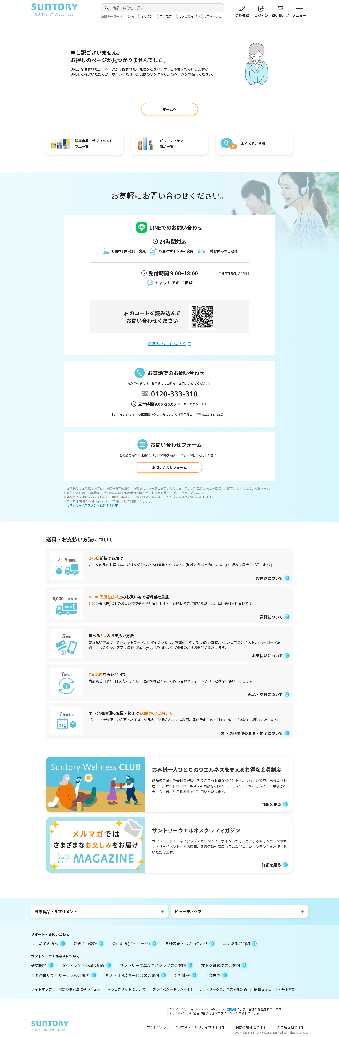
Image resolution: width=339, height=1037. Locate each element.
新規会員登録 (88, 943)
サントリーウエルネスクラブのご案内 (156, 965)
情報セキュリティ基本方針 (274, 989)
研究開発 (42, 965)
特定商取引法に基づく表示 (79, 989)
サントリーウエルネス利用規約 (223, 989)
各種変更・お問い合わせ (189, 943)
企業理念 (216, 975)
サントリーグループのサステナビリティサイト (185, 1026)
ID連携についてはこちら (169, 343)
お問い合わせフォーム (169, 467)
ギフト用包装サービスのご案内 (135, 975)
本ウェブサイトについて (126, 989)
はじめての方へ (48, 943)
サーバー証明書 (225, 1009)
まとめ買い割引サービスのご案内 (63, 975)
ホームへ (169, 109)
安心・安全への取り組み (86, 965)
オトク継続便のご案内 (223, 965)
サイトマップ (41, 989)
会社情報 (185, 975)
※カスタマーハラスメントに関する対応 (91, 505)
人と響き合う (290, 1026)
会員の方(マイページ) (134, 943)
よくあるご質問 (240, 943)
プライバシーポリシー (172, 989)
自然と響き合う (250, 1026)
